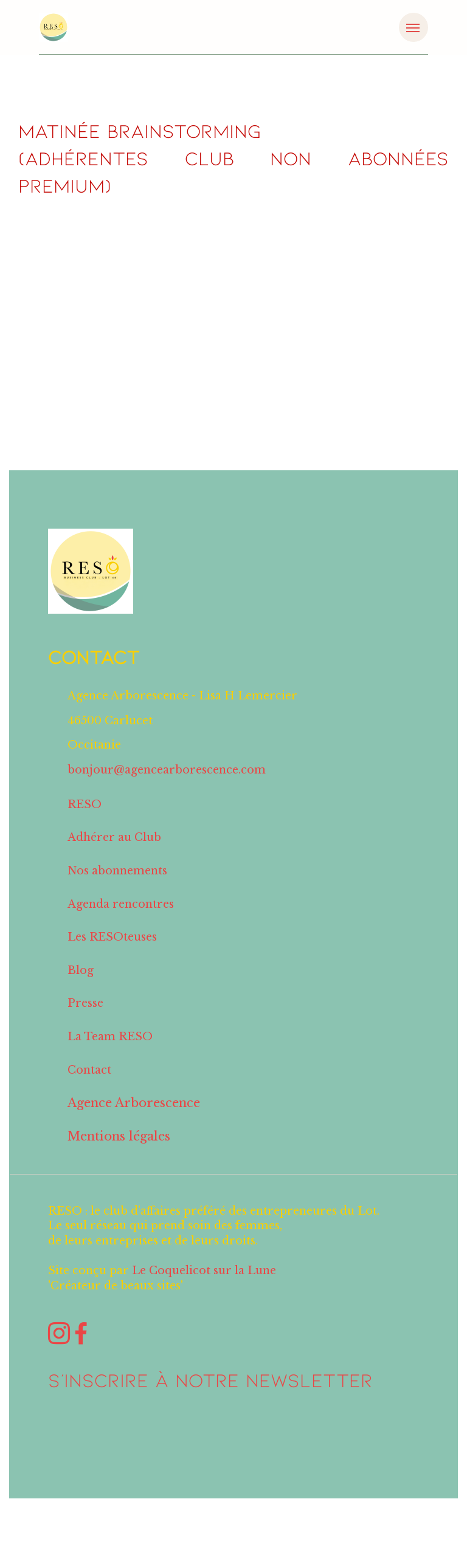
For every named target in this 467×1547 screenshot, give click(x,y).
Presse (85, 1017)
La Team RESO (110, 1051)
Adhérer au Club (114, 852)
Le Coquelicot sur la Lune (204, 1285)
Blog (80, 985)
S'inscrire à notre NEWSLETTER (210, 1393)
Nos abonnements (117, 885)
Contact (89, 1084)
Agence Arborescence (133, 1117)
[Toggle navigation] (413, 27)
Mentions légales (118, 1151)
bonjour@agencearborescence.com (166, 784)
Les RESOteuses (112, 951)
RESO (84, 819)
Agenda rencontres (120, 918)
